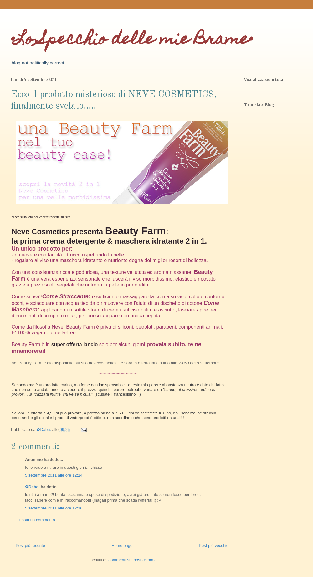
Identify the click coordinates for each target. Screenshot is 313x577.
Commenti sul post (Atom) (131, 560)
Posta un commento (37, 520)
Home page (121, 545)
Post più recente (30, 545)
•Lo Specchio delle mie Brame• (132, 40)
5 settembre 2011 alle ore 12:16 (54, 508)
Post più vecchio (213, 545)
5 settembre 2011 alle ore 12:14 (54, 475)
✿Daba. (32, 486)
